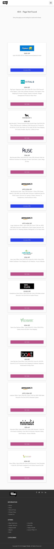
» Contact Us (11, 514)
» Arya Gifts (30, 523)
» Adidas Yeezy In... (13, 525)
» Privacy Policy (12, 512)
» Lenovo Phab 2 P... (32, 530)
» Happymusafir (12, 527)
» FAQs (10, 507)
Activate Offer (27, 70)
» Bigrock (10, 530)
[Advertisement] (27, 30)
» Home (10, 505)
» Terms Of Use (12, 510)
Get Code (27, 104)
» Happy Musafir (31, 527)
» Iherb (9, 532)
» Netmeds (29, 525)
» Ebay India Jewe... (13, 523)
